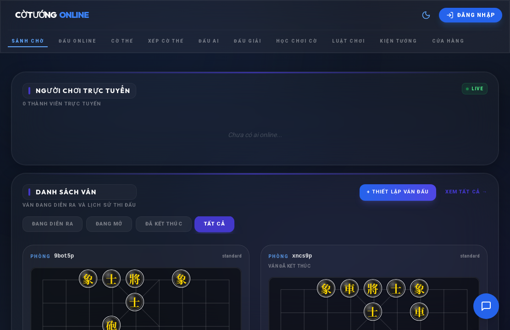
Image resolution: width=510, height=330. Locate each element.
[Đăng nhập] (470, 15)
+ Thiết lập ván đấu (398, 192)
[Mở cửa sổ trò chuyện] (486, 306)
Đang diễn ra (52, 224)
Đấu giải (247, 41)
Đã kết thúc (164, 224)
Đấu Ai (209, 41)
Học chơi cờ (296, 41)
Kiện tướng (398, 41)
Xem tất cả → (466, 192)
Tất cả (216, 224)
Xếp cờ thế (166, 41)
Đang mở (109, 224)
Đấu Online (77, 41)
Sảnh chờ (27, 41)
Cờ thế (122, 41)
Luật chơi (348, 41)
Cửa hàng (448, 41)
